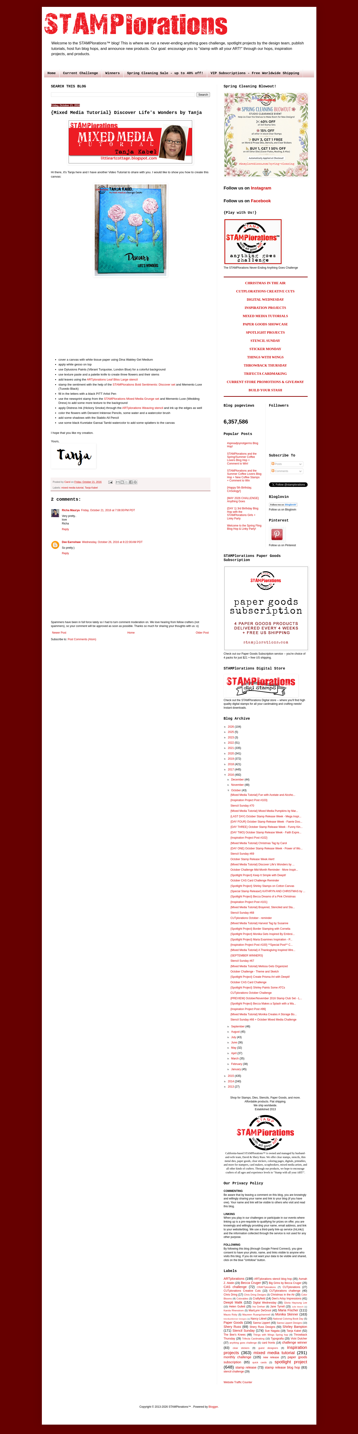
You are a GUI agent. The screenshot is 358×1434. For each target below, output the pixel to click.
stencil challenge (234, 1371)
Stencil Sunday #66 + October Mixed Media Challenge (263, 1019)
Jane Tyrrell (277, 1306)
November (238, 784)
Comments (280, 471)
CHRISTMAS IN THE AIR (265, 283)
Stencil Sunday (243, 1330)
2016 (231, 774)
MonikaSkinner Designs (235, 1319)
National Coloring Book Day (288, 1318)
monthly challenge (237, 1357)
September (238, 1026)
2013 (231, 1086)
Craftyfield (259, 1298)
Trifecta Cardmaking (253, 1338)
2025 (231, 732)
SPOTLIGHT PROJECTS (265, 332)
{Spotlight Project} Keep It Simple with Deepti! (258, 875)
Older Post (202, 632)
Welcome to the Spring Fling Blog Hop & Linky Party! (244, 527)
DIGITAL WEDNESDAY (265, 299)
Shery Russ (232, 1327)
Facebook (261, 200)
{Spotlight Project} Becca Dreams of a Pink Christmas (263, 896)
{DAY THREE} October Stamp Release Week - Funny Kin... (266, 827)
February (237, 1064)
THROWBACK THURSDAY (265, 365)
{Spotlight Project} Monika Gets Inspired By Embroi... (262, 934)
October (236, 790)
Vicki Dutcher (299, 1338)
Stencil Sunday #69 (242, 853)
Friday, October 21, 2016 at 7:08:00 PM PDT (108, 510)
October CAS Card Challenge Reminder (254, 880)
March (235, 1058)
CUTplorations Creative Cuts (242, 1290)
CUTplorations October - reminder (251, 918)
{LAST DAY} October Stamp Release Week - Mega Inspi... (265, 816)
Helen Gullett (237, 1306)
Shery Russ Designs (262, 1327)
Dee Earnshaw (71, 542)
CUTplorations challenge (284, 1290)
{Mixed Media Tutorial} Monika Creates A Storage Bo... (263, 1014)
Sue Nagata (272, 1330)
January (236, 1069)
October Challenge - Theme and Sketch (254, 971)
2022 (231, 742)
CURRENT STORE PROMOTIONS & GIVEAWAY (265, 382)
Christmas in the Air (283, 1294)
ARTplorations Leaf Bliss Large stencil (112, 379)
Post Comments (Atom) (82, 639)
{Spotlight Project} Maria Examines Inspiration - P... (261, 939)
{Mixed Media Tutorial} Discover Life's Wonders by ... (262, 864)
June (234, 1042)
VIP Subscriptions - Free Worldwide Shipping (255, 73)
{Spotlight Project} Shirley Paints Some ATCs (257, 987)
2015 (231, 1076)
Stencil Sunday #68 (242, 912)
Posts (277, 464)
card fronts (268, 1342)
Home (52, 73)
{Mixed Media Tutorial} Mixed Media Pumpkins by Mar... (264, 811)
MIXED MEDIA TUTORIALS (265, 316)
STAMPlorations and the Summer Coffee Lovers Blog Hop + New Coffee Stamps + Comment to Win (244, 475)
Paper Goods (233, 1322)
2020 (231, 753)
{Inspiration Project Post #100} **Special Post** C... (261, 944)
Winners (112, 73)
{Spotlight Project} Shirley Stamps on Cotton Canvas (262, 886)
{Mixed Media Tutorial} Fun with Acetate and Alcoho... (262, 795)
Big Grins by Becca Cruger (285, 1283)
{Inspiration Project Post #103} (248, 800)
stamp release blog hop (282, 1367)
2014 (231, 1081)
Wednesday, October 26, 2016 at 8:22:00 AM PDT (112, 542)
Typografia (277, 1338)
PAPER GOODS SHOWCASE (265, 324)
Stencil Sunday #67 (242, 960)
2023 (231, 737)
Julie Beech (297, 1306)
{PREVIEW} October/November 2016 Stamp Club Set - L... (266, 998)
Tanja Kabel (91, 487)
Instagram (261, 188)
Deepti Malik (233, 1302)
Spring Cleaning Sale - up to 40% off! (165, 73)
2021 (231, 748)
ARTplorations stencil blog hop (273, 1278)
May (234, 1047)
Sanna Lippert (261, 1322)
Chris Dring (230, 1294)
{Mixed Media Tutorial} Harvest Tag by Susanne (259, 923)
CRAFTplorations (266, 1287)
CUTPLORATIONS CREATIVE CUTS (265, 291)
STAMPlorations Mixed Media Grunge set (131, 398)
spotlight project (291, 1361)
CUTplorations (291, 1287)
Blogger (213, 1406)
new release (271, 1357)
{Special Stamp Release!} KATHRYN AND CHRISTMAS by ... (267, 891)
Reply (65, 529)
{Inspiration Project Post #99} (248, 1009)
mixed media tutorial (72, 487)
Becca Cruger (251, 1283)
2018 (231, 764)
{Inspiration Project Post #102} (248, 837)
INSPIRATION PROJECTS (265, 308)
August (235, 1031)
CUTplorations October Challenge (251, 992)
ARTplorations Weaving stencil (142, 408)
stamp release (245, 1367)
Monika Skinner (286, 1314)
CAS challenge (235, 1287)
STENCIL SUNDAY (265, 341)
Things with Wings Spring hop (270, 1334)
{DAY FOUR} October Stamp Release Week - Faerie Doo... (266, 821)
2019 (231, 758)
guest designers (268, 1348)
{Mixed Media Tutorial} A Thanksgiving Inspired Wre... (262, 950)
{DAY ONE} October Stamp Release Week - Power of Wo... (266, 848)
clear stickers (241, 1348)
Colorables (242, 1298)
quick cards (259, 1362)
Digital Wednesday (264, 1302)
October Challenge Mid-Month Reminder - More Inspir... (264, 869)
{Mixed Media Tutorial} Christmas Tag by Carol (258, 843)
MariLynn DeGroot (260, 1310)
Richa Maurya (71, 510)
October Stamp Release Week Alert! (252, 859)
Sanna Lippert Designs (289, 1322)
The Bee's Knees (235, 1334)
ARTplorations (234, 1278)
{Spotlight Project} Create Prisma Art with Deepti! (260, 976)
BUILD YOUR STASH (265, 390)
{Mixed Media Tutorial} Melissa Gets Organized (259, 966)
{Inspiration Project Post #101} (248, 902)
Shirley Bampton (295, 1327)
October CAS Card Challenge (248, 982)
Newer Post (59, 632)
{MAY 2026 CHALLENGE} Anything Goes (243, 500)
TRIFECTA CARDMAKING (265, 373)
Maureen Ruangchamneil (256, 1314)
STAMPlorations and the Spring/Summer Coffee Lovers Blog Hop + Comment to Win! (242, 458)
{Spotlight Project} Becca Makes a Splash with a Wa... (263, 1003)
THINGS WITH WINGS (265, 357)
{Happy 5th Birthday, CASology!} (239, 489)
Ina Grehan (258, 1306)
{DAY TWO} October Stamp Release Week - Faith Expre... (265, 832)
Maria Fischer (288, 1310)
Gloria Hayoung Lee (295, 1302)
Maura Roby (230, 1314)
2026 (231, 726)
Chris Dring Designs (255, 1294)
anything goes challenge (243, 1342)
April (234, 1053)
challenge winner (294, 1342)
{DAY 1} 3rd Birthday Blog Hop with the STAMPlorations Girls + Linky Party (242, 513)
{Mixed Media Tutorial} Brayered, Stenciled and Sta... (262, 907)
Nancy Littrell (258, 1318)
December (238, 779)
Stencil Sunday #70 (242, 805)
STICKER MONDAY (265, 349)
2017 (231, 769)
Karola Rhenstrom (234, 1310)
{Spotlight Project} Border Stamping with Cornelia (260, 928)
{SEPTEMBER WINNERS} (246, 955)
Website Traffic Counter (238, 1382)
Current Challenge (80, 73)
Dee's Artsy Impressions (286, 1298)
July (234, 1037)
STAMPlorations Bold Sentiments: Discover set (144, 384)
